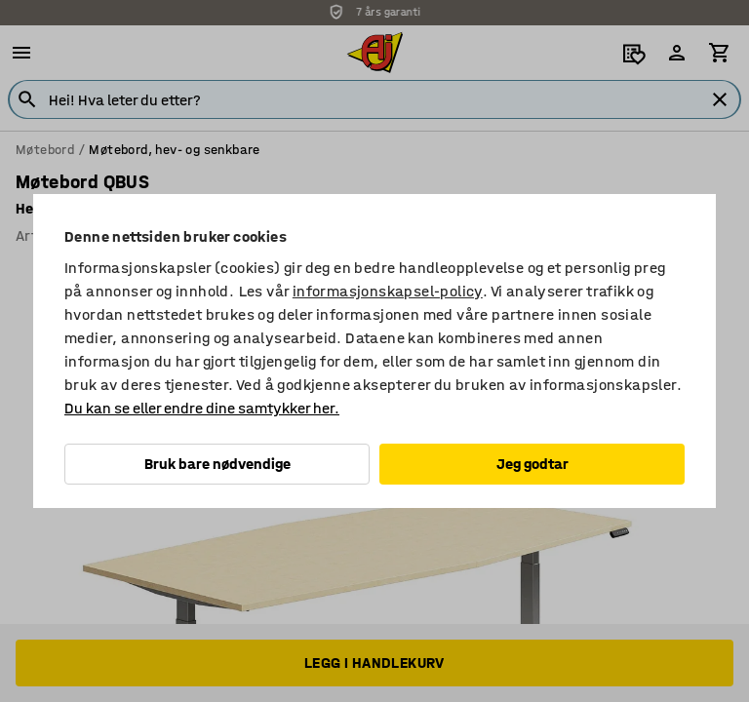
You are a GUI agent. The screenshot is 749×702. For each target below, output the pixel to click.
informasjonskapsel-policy (388, 291)
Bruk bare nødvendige (217, 463)
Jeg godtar (532, 463)
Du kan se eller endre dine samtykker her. (201, 408)
